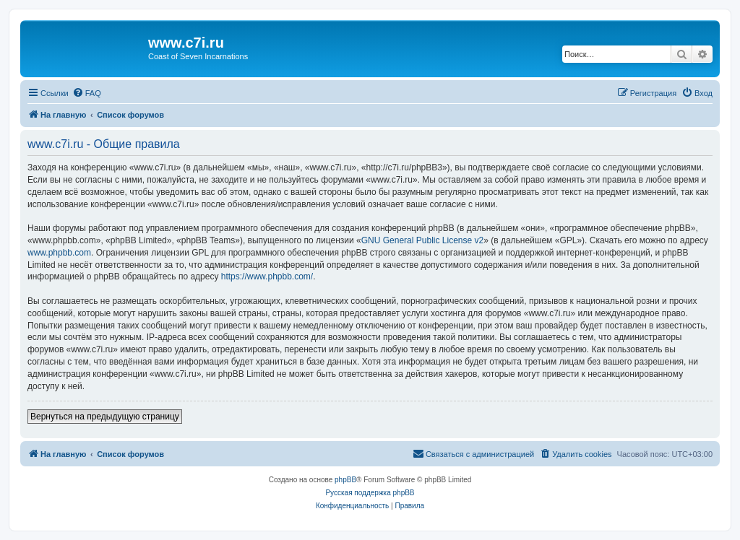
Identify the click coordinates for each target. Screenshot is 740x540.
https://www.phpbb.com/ (267, 276)
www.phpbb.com (59, 253)
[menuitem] (86, 93)
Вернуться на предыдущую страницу (104, 416)
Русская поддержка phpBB (369, 493)
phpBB (345, 480)
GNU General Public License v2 (422, 240)
